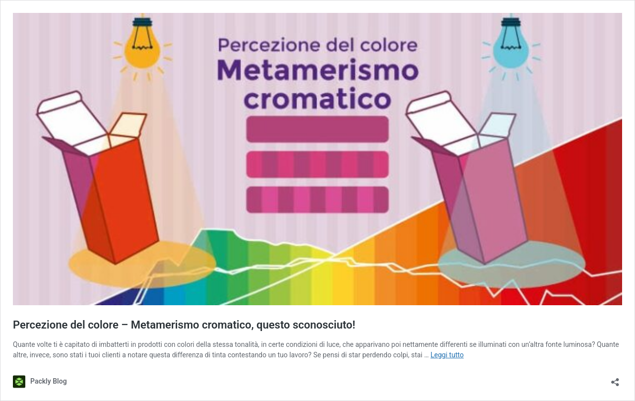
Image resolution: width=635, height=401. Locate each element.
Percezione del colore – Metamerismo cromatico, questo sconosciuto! (184, 325)
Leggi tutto (447, 355)
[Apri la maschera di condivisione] (615, 379)
